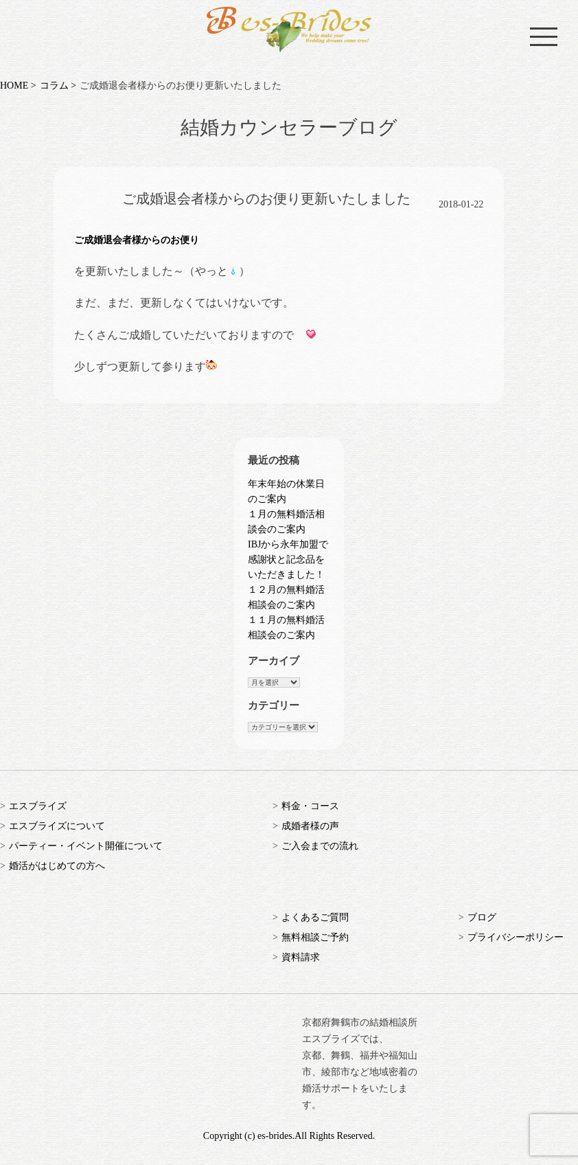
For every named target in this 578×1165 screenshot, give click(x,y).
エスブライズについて (57, 826)
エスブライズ (38, 806)
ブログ (481, 917)
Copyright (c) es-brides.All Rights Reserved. (289, 1136)
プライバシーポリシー (515, 937)
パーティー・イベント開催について (86, 846)
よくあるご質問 (315, 917)
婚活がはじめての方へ (57, 866)
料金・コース (310, 806)
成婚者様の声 (310, 826)
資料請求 (300, 957)
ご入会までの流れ (319, 846)
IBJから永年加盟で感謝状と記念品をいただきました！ (288, 559)
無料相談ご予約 (315, 937)
